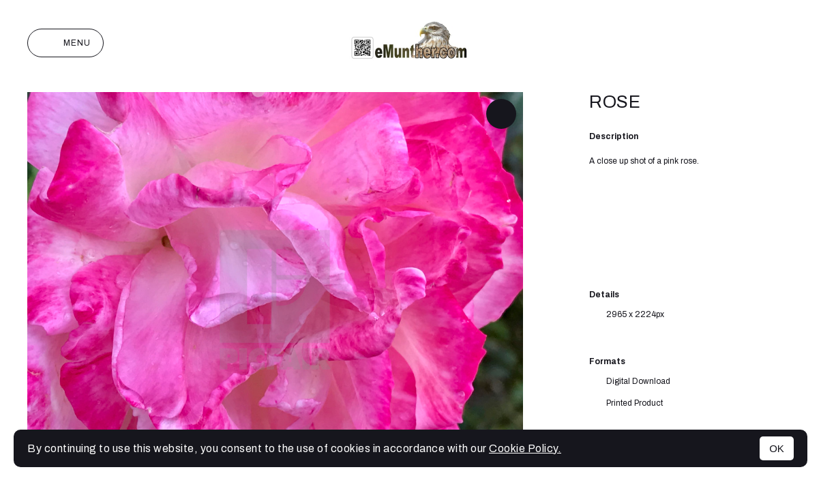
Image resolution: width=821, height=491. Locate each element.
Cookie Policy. (525, 448)
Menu (65, 43)
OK (776, 448)
